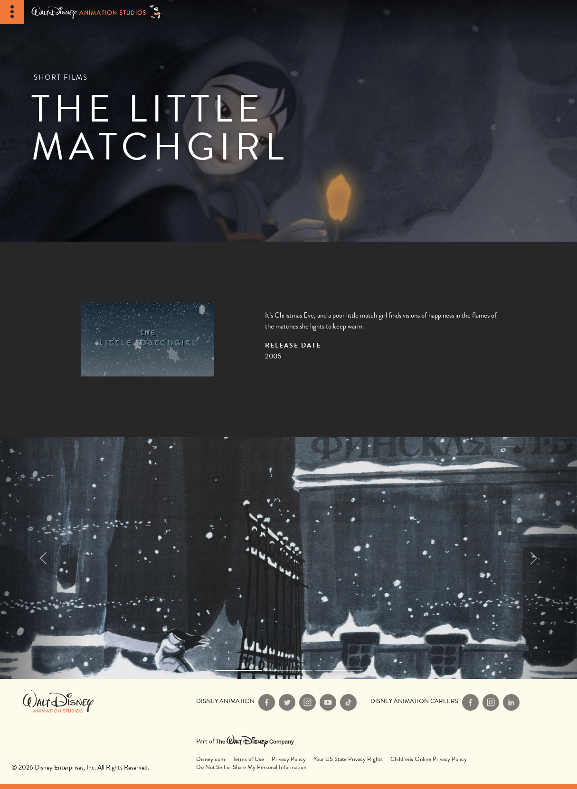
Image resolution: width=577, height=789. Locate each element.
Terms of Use (248, 759)
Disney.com (210, 759)
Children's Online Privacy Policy (428, 759)
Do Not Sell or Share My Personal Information (251, 767)
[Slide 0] (238, 670)
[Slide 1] (288, 670)
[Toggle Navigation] (12, 12)
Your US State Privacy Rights (348, 759)
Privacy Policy (289, 759)
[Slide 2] (339, 670)
